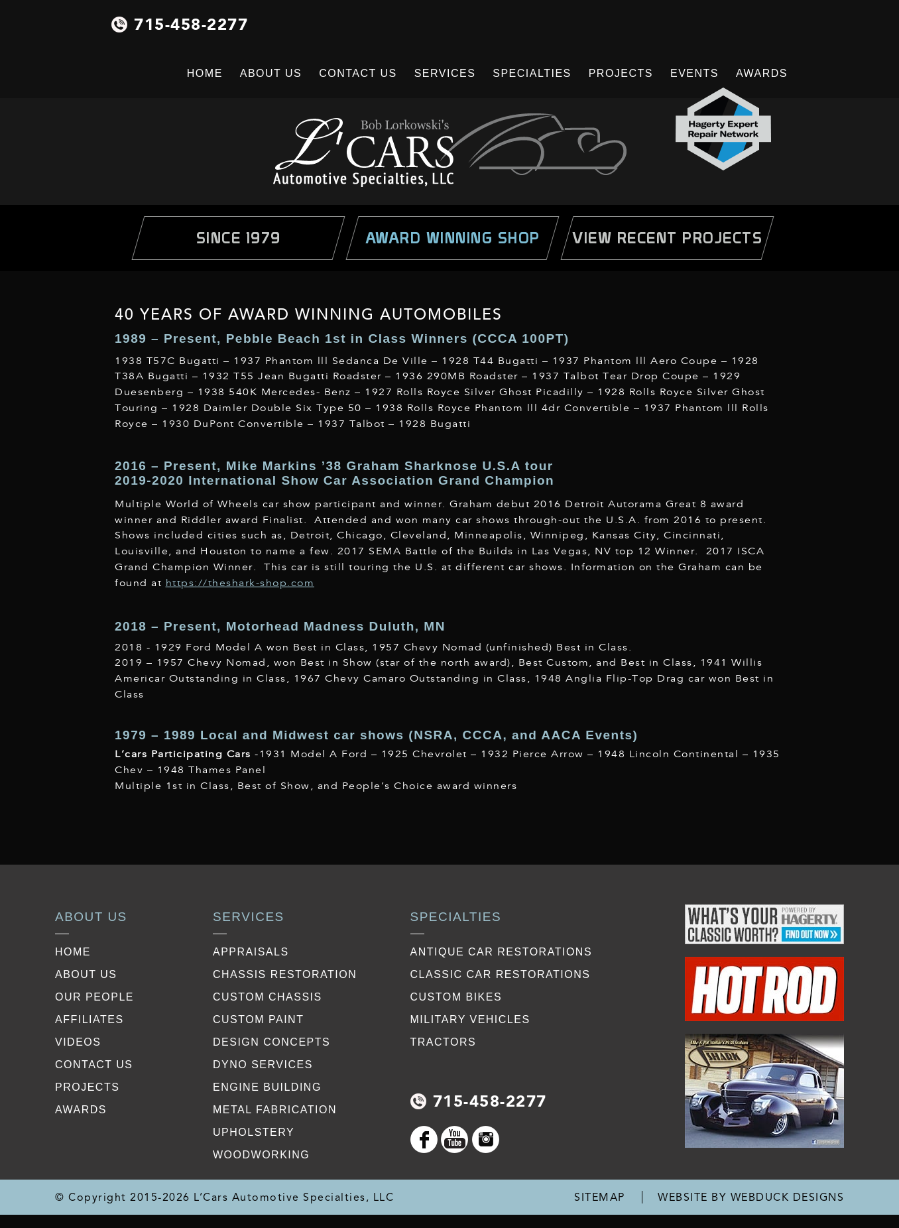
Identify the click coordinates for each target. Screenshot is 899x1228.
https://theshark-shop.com (240, 583)
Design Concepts (271, 1042)
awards (81, 1109)
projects (87, 1087)
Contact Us (358, 73)
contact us (94, 1064)
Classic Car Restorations (500, 974)
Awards (762, 73)
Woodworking (261, 1154)
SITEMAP (599, 1197)
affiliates (89, 1019)
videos (78, 1042)
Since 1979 (238, 238)
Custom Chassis (267, 997)
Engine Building (267, 1087)
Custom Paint (258, 1019)
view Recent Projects (667, 238)
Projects (621, 73)
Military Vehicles (470, 1019)
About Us (271, 73)
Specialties (532, 73)
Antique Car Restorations (501, 951)
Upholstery (253, 1132)
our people (94, 997)
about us (86, 974)
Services (445, 73)
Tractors (443, 1042)
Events (694, 73)
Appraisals (251, 951)
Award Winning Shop (452, 238)
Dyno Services (263, 1064)
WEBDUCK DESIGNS (788, 1197)
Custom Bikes (456, 997)
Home (205, 73)
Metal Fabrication (275, 1109)
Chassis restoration (285, 974)
